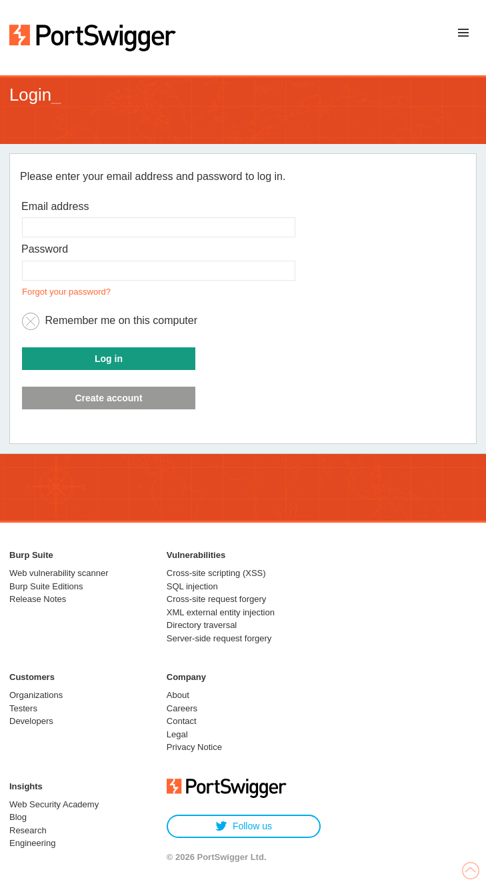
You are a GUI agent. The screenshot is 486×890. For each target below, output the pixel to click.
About (178, 695)
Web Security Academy (54, 804)
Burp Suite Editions (46, 586)
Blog (18, 817)
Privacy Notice (194, 747)
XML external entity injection (221, 612)
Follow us (243, 826)
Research (28, 830)
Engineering (32, 843)
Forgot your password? (66, 292)
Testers (23, 708)
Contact (182, 721)
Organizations (36, 695)
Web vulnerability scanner (59, 573)
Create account (108, 398)
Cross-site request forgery (217, 599)
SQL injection (192, 586)
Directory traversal (202, 625)
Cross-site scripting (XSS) (216, 573)
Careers (182, 708)
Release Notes (37, 599)
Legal (177, 734)
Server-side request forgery (219, 638)
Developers (31, 721)
